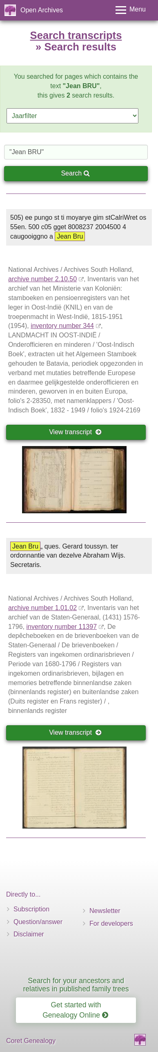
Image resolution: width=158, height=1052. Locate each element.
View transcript (75, 431)
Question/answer (37, 921)
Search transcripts (76, 35)
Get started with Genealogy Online (75, 1010)
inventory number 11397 (61, 626)
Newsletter (104, 910)
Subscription (31, 909)
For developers (111, 923)
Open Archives (41, 10)
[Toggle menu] (130, 10)
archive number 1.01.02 (42, 607)
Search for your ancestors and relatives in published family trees (76, 985)
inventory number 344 (62, 325)
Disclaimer (28, 934)
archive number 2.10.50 (42, 279)
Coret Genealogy (31, 1040)
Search (75, 173)
